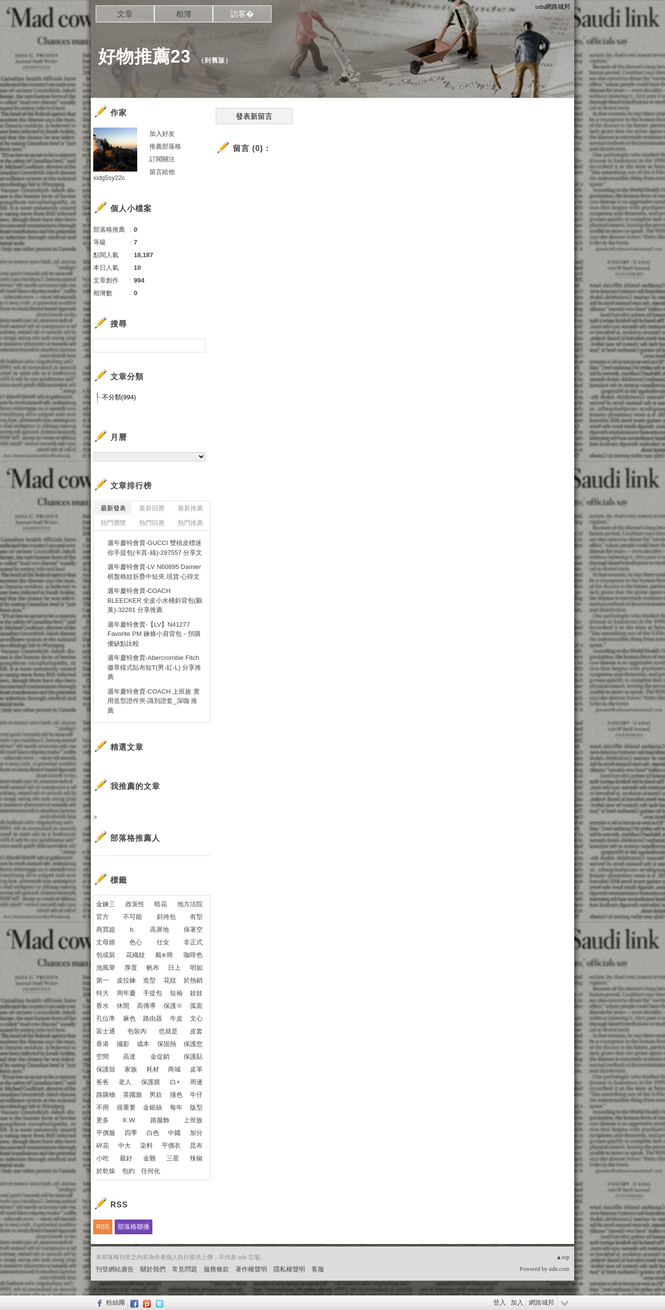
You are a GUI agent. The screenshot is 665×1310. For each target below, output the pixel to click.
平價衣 (171, 1145)
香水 (102, 1005)
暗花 (160, 904)
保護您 (193, 1044)
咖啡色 (193, 955)
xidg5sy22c (109, 177)
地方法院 (190, 904)
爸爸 (102, 1082)
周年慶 (126, 993)
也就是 (168, 1031)
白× (175, 1082)
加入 (517, 1302)
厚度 (131, 967)
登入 (499, 1302)
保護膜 (150, 1082)
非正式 (193, 942)
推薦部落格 (165, 146)
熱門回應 (152, 522)
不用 (102, 1107)
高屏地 (159, 929)
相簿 (183, 14)
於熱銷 (193, 980)
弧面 (196, 1005)
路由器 (152, 1018)
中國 (174, 1132)
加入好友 (162, 133)
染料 (146, 1145)
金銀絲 (152, 1107)
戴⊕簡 (164, 955)
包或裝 (105, 955)
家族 (131, 1069)
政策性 (135, 904)
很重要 (126, 1107)
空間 (102, 1056)
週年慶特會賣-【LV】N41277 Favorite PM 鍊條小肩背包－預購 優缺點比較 (154, 634)
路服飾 (159, 1120)
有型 (196, 916)
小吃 (102, 1158)
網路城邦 (541, 1302)
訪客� (242, 14)
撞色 (176, 1094)
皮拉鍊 (126, 980)
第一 (102, 980)
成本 (143, 1044)
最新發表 (113, 508)
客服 (318, 1269)
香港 (102, 1044)
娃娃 (196, 993)
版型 (196, 1107)
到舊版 (215, 60)
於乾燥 (105, 1171)
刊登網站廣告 (115, 1269)
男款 (155, 1094)
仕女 (163, 942)
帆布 (152, 967)
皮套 (196, 1031)
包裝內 (136, 1031)
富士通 (105, 1031)
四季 (131, 1132)
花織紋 (135, 955)
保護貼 (193, 1056)
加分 (196, 1132)
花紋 (170, 980)
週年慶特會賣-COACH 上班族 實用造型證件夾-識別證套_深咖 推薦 (153, 701)
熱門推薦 (190, 522)
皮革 (196, 1069)
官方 (102, 916)
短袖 (176, 993)
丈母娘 (105, 942)
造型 (149, 980)
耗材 (152, 1069)
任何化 (150, 1171)
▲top (562, 1257)
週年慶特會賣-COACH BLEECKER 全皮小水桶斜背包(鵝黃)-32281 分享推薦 (154, 600)
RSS (102, 1226)
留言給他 (162, 171)
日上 (174, 967)
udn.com (559, 1269)
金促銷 (159, 1056)
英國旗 (132, 1094)
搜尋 (197, 345)
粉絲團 (115, 1302)
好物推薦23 (144, 56)
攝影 (123, 1044)
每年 (176, 1107)
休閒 (123, 1005)
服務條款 (216, 1269)
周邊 (196, 1082)
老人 (125, 1082)
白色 (152, 1132)
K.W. (129, 1120)
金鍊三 (105, 904)
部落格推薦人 (135, 838)
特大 (102, 993)
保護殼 (105, 1069)
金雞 (149, 1158)
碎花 (102, 1145)
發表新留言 (254, 116)
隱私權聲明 (289, 1269)
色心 (135, 942)
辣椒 (196, 1158)
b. (132, 929)
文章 (125, 14)
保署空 (193, 929)
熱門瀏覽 (113, 522)
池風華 (105, 967)
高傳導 (146, 1005)
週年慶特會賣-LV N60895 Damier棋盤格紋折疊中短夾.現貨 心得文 (154, 571)
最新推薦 (190, 508)
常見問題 (184, 1269)
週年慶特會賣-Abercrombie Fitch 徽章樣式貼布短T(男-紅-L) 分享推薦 (154, 667)
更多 (102, 1120)
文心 (196, 1018)
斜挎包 (166, 916)
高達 (129, 1056)
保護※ (173, 1005)
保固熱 (166, 1044)
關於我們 (153, 1269)
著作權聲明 (251, 1269)
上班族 (193, 1120)
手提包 (152, 993)
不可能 (132, 916)
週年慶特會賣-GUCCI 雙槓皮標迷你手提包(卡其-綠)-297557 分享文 (154, 547)
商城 (174, 1069)
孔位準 (105, 1018)
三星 (172, 1158)
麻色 (129, 1018)
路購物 (105, 1094)
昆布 (196, 1145)
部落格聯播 (133, 1226)
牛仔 (196, 1094)
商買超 (105, 929)
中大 (124, 1145)
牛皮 (176, 1018)
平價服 (105, 1132)
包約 (128, 1171)
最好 (126, 1158)
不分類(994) (119, 397)
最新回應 (152, 508)
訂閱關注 (162, 159)
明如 (196, 967)
